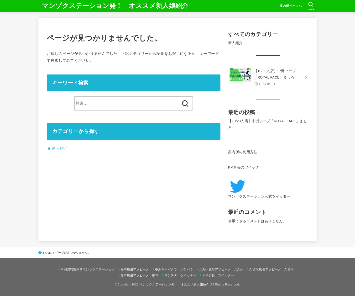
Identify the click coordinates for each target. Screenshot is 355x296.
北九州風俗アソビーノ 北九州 (221, 269)
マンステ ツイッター (180, 275)
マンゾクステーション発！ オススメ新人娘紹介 (115, 5)
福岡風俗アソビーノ (134, 269)
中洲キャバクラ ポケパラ (174, 269)
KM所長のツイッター (245, 167)
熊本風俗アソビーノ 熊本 (139, 275)
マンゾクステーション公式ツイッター (259, 196)
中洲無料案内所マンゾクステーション (88, 269)
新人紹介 (60, 148)
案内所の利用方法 (242, 152)
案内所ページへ (291, 6)
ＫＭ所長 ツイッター (218, 275)
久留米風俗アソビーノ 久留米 (271, 269)
